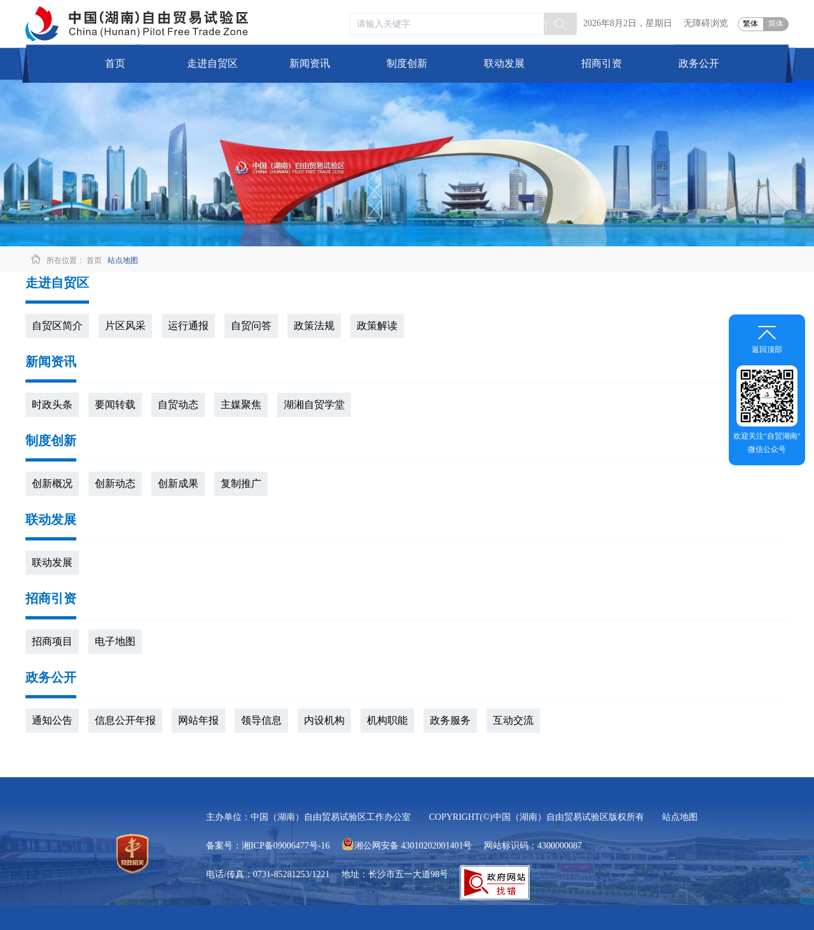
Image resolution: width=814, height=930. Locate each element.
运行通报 (188, 325)
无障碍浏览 (706, 23)
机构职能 (387, 720)
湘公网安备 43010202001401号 (407, 845)
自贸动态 (178, 404)
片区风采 (125, 325)
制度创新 (407, 63)
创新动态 (115, 483)
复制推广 (241, 483)
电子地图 (115, 641)
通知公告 (52, 720)
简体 (775, 23)
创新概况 (52, 483)
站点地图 (122, 260)
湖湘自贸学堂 (314, 404)
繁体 (750, 23)
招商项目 (52, 641)
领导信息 (261, 720)
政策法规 (314, 325)
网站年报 (198, 720)
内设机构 (324, 720)
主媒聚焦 (241, 404)
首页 (115, 63)
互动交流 (513, 720)
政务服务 (450, 720)
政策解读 (377, 325)
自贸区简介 (57, 325)
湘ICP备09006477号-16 (285, 845)
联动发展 (504, 63)
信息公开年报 (125, 720)
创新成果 (178, 483)
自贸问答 (251, 325)
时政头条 (52, 404)
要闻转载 (115, 404)
